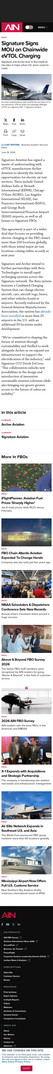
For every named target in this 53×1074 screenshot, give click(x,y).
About (6, 1031)
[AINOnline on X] (13, 924)
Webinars (8, 1007)
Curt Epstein (12, 144)
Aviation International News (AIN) (21, 941)
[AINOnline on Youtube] (7, 924)
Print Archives (10, 992)
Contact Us (9, 1042)
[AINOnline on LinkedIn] (19, 924)
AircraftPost (11, 945)
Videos (7, 1003)
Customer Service (12, 976)
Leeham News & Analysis (17, 960)
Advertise (10, 1046)
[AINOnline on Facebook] (2, 924)
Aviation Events (11, 1015)
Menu (43, 27)
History (7, 1038)
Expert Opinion (10, 996)
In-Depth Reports (11, 1000)
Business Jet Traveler (15, 949)
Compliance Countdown (15, 1018)
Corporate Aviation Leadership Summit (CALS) (26, 956)
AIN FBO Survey (13, 937)
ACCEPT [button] (26, 1068)
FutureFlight (9, 953)
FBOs (4, 37)
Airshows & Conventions (15, 1011)
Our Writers (9, 1034)
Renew (7, 980)
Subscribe (8, 972)
